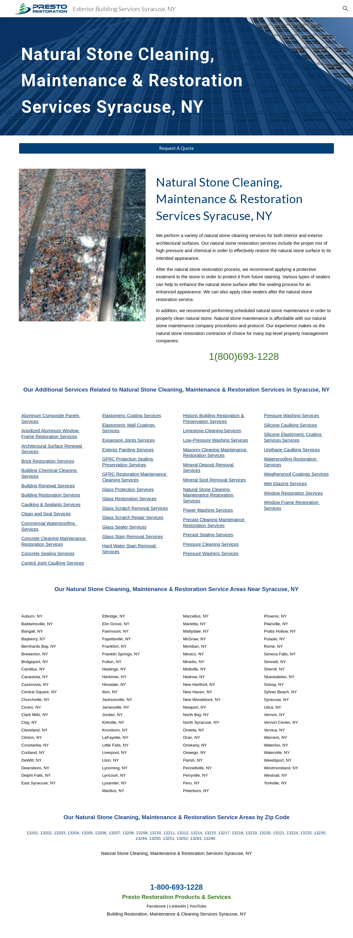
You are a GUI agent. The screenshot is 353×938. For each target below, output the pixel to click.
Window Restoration (284, 493)
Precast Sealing (199, 534)
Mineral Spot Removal (206, 479)
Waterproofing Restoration (291, 459)
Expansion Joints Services (128, 440)
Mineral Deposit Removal (209, 464)
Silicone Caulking (282, 425)
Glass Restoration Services (129, 498)
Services (232, 430)
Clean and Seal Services (46, 513)
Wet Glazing (277, 483)
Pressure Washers (202, 553)
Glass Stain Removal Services (132, 536)
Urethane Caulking (283, 449)
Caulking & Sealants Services (50, 504)
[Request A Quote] (176, 148)
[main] (163, 76)
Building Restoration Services (50, 495)
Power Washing (199, 510)
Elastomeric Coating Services (131, 415)
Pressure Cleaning (202, 544)
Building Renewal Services (48, 485)
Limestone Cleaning (203, 430)
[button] (345, 8)
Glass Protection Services (128, 489)
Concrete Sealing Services (47, 553)
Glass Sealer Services (124, 527)
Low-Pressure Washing (207, 440)
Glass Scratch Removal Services (135, 508)
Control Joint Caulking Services (52, 563)
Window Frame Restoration (292, 502)
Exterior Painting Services (128, 449)
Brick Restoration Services (47, 461)
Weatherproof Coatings (287, 474)
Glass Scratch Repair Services (132, 517)
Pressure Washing (283, 415)
